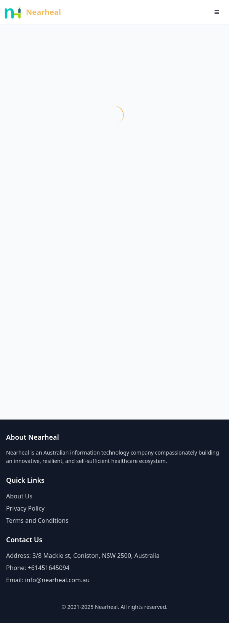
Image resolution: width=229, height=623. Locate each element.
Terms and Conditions (37, 520)
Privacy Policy (25, 508)
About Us (19, 496)
